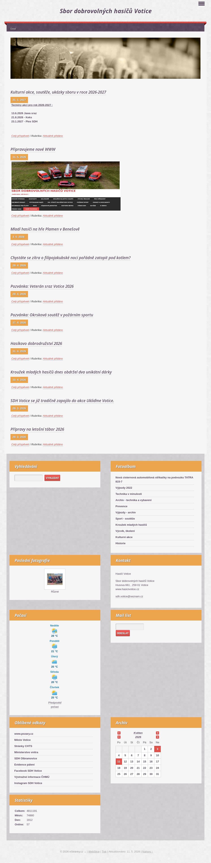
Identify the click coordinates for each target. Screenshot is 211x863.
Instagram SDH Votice (28, 783)
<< (119, 733)
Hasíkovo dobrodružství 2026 (36, 343)
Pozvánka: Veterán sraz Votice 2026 (42, 286)
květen (138, 732)
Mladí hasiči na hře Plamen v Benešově (45, 229)
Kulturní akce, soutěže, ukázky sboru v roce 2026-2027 (58, 92)
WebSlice (94, 851)
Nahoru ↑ (147, 851)
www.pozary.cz (23, 733)
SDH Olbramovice (25, 758)
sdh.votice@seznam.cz (129, 596)
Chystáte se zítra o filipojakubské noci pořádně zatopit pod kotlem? (70, 257)
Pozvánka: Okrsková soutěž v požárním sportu (52, 315)
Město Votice (22, 739)
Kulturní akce (124, 537)
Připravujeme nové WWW (33, 149)
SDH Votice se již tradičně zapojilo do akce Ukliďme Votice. (62, 400)
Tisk (104, 851)
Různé (55, 591)
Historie (120, 543)
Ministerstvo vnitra (26, 752)
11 (118, 761)
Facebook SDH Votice (28, 770)
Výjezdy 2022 (124, 487)
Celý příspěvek (20, 135)
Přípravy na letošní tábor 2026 (37, 429)
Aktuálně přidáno (53, 135)
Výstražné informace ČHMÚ (31, 776)
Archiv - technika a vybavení (134, 500)
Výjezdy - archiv (126, 512)
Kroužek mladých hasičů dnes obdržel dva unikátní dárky (61, 372)
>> (157, 733)
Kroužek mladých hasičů (131, 524)
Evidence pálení (24, 764)
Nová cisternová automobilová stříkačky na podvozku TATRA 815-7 (154, 479)
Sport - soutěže (125, 518)
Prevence (122, 506)
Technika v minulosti (129, 493)
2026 (138, 737)
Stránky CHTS (23, 746)
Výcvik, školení (125, 530)
